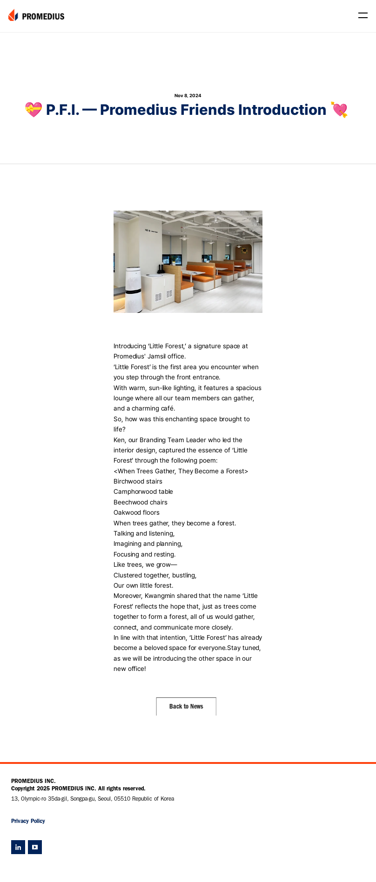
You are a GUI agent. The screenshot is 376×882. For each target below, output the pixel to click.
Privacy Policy (28, 822)
